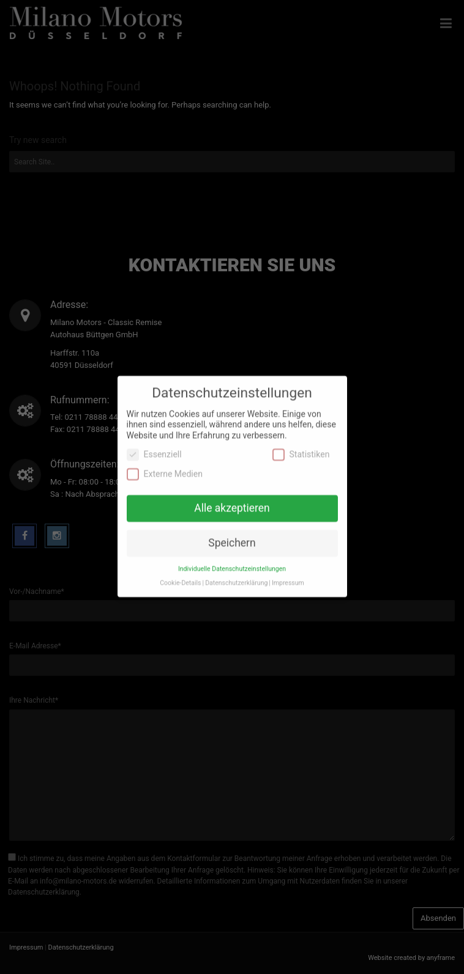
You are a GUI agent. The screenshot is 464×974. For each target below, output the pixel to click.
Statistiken (301, 445)
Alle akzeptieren (232, 498)
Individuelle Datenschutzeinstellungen (232, 559)
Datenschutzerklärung (236, 573)
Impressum (288, 573)
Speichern (231, 533)
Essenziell (154, 445)
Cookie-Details (180, 573)
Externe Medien (165, 464)
